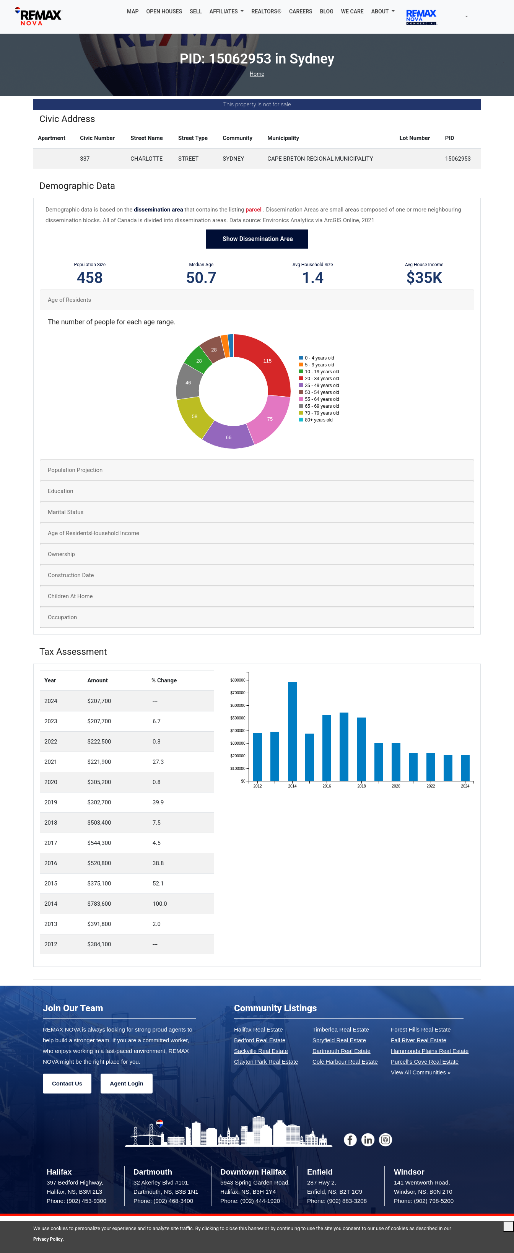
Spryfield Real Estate (339, 1040)
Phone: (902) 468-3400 (163, 1201)
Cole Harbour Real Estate (345, 1061)
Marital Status (65, 512)
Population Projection (75, 470)
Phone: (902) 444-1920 (250, 1201)
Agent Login (126, 1083)
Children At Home (70, 596)
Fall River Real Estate (418, 1040)
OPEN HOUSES (164, 11)
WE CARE (352, 11)
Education (60, 491)
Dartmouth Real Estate (341, 1051)
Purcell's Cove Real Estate (425, 1061)
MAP (133, 11)
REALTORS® (266, 11)
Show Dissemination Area (257, 238)
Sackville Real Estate (261, 1051)
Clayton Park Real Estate (266, 1061)
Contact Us (67, 1083)
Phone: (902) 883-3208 (337, 1201)
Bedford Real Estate (259, 1040)
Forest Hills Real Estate (421, 1029)
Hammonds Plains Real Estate (429, 1051)
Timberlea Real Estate (340, 1029)
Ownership (61, 554)
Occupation (62, 617)
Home (257, 74)
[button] (227, 11)
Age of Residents (69, 299)
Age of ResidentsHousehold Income (93, 533)
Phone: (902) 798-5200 (424, 1201)
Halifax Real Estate (258, 1029)
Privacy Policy (49, 1239)
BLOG (326, 11)
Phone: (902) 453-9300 (76, 1201)
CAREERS (300, 11)
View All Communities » (421, 1072)
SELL (196, 11)
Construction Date (71, 575)
